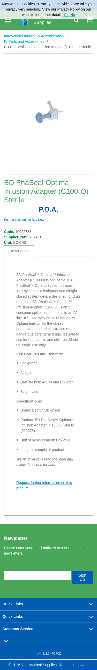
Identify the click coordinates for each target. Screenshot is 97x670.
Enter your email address (25, 566)
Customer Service (48, 628)
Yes (66, 15)
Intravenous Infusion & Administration (34, 36)
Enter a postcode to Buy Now (24, 220)
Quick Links (48, 604)
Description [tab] (19, 251)
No (72, 15)
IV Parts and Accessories (24, 41)
